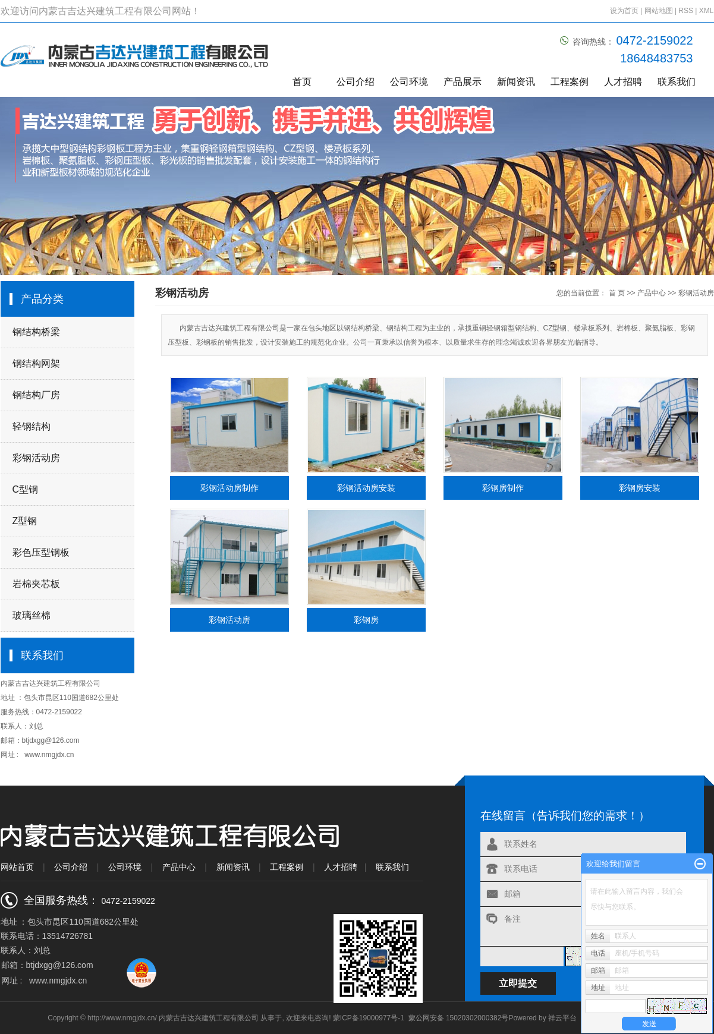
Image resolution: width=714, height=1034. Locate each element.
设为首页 (624, 11)
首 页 (617, 293)
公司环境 (409, 82)
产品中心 (651, 293)
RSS (685, 11)
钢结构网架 (36, 363)
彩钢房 (366, 620)
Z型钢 (24, 521)
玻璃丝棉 (31, 615)
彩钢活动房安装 (366, 488)
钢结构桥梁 (36, 332)
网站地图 (659, 11)
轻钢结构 (31, 426)
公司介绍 (355, 82)
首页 (302, 82)
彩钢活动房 (36, 458)
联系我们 (677, 82)
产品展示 (463, 82)
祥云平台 (562, 1018)
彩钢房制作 (503, 488)
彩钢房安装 (639, 488)
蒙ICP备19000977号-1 (368, 1018)
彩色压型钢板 (41, 552)
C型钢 (25, 489)
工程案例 (570, 82)
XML (706, 11)
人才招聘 (623, 82)
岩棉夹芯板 (36, 584)
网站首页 (17, 867)
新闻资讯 (516, 82)
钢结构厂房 (36, 395)
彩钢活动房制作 (229, 488)
